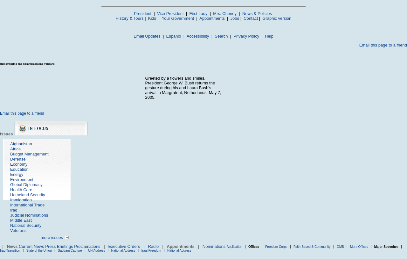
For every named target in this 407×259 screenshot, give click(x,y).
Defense (17, 159)
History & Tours (130, 18)
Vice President (170, 13)
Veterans (18, 230)
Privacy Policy (246, 36)
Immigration (21, 200)
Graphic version (276, 18)
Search (221, 36)
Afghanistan (21, 143)
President (142, 13)
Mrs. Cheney (225, 13)
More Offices (359, 246)
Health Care (21, 189)
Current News (31, 246)
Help (269, 36)
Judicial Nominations (29, 215)
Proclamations (87, 246)
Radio (153, 246)
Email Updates (147, 36)
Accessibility (198, 36)
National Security (25, 225)
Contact (251, 18)
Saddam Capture (70, 250)
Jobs (235, 18)
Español (173, 36)
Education (19, 169)
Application (234, 246)
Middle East (21, 220)
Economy (18, 164)
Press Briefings (59, 246)
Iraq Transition (10, 250)
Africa (15, 149)
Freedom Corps (276, 246)
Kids (152, 18)
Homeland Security (27, 194)
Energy (16, 174)
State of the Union (39, 250)
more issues (52, 237)
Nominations (214, 246)
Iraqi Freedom (151, 250)
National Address (123, 250)
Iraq (13, 210)
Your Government (178, 18)
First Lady (198, 13)
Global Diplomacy (26, 184)
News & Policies (257, 13)
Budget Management (29, 154)
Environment (21, 179)
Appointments (212, 18)
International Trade (27, 205)
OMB (340, 246)
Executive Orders (124, 246)
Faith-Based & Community (312, 246)
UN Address (96, 250)
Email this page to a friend (383, 45)
